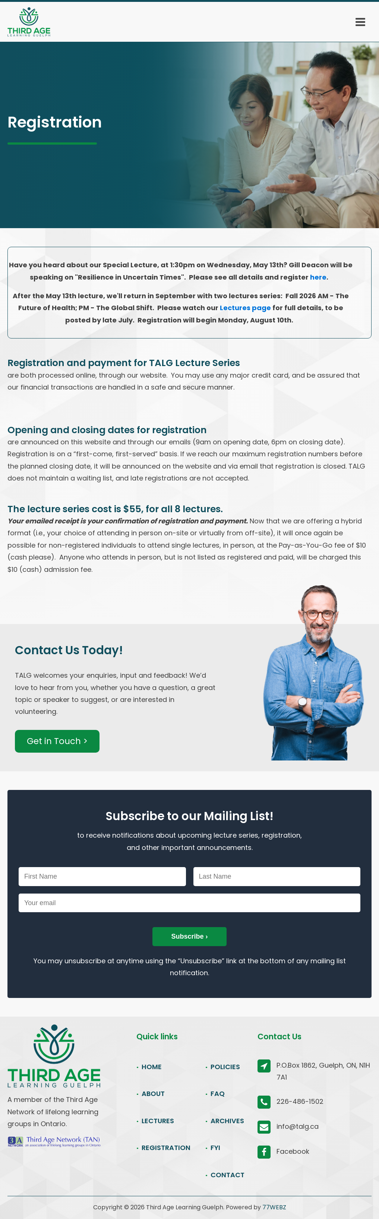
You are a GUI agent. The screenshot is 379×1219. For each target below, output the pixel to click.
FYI (215, 1147)
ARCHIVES (227, 1120)
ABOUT (153, 1093)
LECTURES (158, 1120)
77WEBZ (274, 1207)
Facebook (293, 1151)
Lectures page (245, 307)
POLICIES (225, 1066)
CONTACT (227, 1174)
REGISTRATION (166, 1147)
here (318, 277)
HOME (152, 1066)
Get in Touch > (57, 741)
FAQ (218, 1093)
